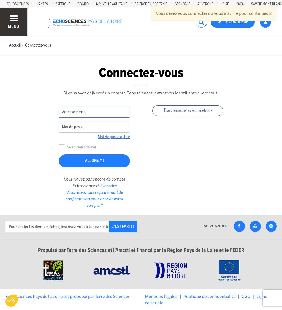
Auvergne (205, 4)
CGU (246, 296)
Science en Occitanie (151, 4)
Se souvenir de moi (77, 147)
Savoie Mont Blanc (266, 4)
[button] (11, 300)
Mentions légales (161, 296)
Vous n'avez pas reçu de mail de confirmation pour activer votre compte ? (94, 199)
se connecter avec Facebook (188, 110)
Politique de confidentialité (209, 296)
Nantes (42, 4)
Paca (240, 4)
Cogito (83, 4)
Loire (225, 4)
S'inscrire (108, 185)
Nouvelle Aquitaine (111, 4)
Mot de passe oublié (114, 137)
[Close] (270, 13)
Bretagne (62, 4)
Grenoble (182, 4)
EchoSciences (18, 4)
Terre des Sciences (112, 296)
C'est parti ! (123, 226)
